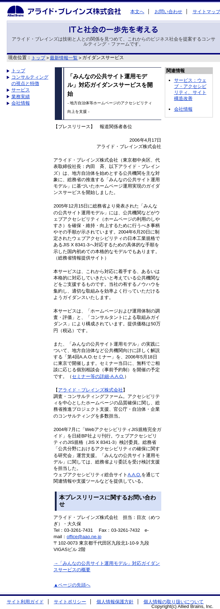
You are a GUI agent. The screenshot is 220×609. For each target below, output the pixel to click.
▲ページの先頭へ (71, 585)
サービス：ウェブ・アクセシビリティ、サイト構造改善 (190, 89)
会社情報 (20, 103)
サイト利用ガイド (25, 601)
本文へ (137, 11)
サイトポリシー (70, 601)
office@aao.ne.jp (84, 536)
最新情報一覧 (64, 58)
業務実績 (20, 96)
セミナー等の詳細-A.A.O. (98, 376)
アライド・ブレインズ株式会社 (90, 390)
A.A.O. (134, 474)
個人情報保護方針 (114, 601)
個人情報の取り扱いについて (173, 601)
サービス (20, 90)
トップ (38, 58)
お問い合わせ (168, 11)
